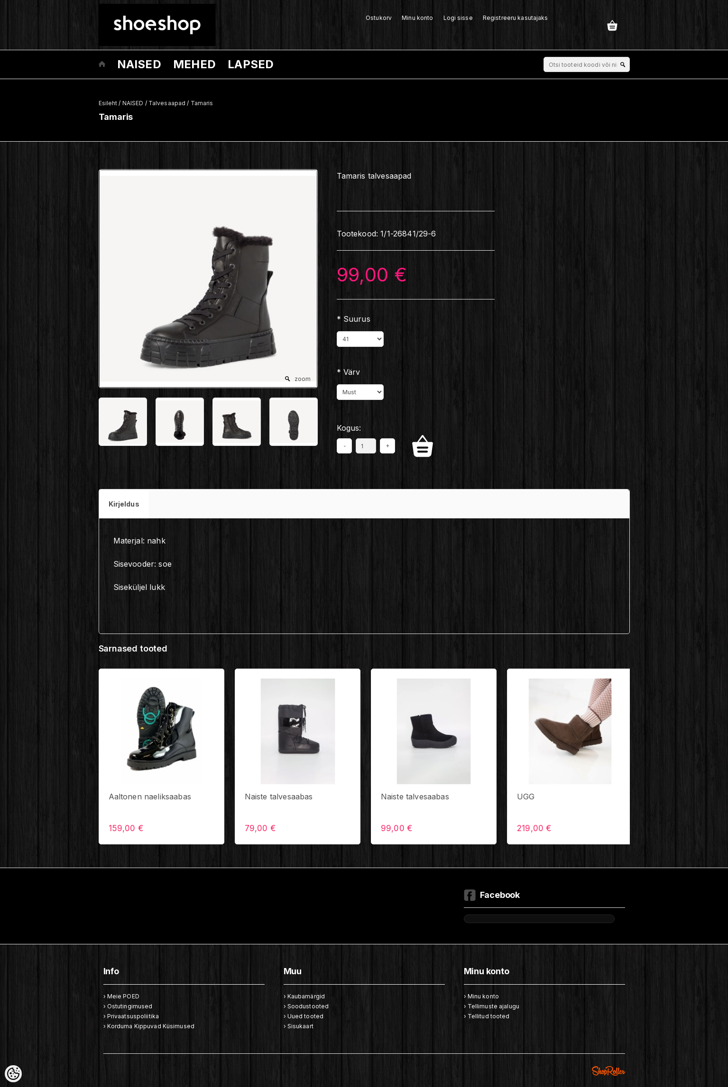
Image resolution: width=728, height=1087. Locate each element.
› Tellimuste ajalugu (491, 1006)
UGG (525, 796)
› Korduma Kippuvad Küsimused (148, 1026)
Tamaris (202, 103)
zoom (303, 378)
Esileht (108, 103)
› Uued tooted (304, 1016)
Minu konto (417, 17)
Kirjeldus (124, 504)
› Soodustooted (306, 1006)
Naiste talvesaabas (279, 796)
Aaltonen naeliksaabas (150, 796)
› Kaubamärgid (304, 996)
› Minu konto (481, 996)
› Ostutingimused (128, 1006)
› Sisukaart (298, 1026)
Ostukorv (379, 17)
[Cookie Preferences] (13, 1073)
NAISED (139, 64)
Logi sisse (458, 17)
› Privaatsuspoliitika (131, 1016)
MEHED (194, 64)
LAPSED (251, 64)
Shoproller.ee (608, 1071)
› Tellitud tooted (487, 1016)
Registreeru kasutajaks (515, 17)
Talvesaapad (166, 103)
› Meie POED (121, 996)
